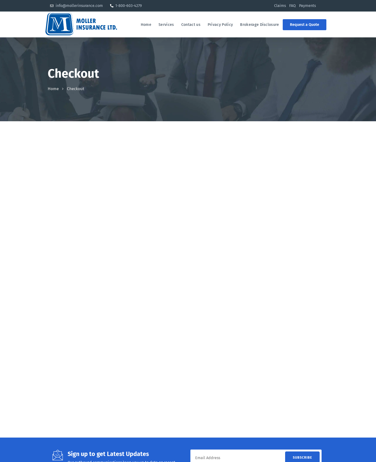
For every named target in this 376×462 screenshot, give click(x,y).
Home (53, 88)
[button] (304, 24)
